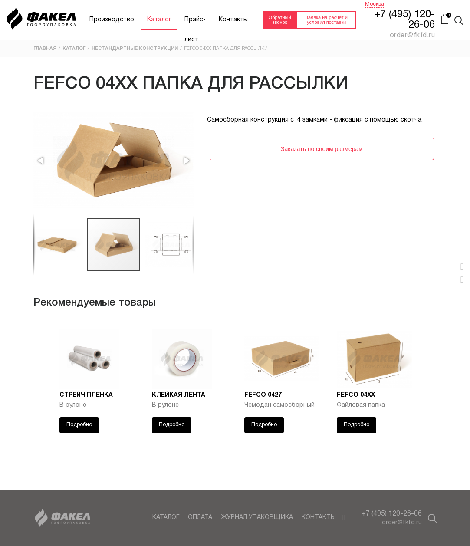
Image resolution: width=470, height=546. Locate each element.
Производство (111, 20)
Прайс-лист (195, 23)
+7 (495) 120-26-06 (392, 514)
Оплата (200, 517)
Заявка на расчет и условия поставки (326, 20)
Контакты (233, 20)
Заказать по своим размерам (322, 148)
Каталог (159, 20)
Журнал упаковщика (257, 517)
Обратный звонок (280, 20)
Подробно (79, 425)
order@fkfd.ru (402, 523)
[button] (41, 161)
